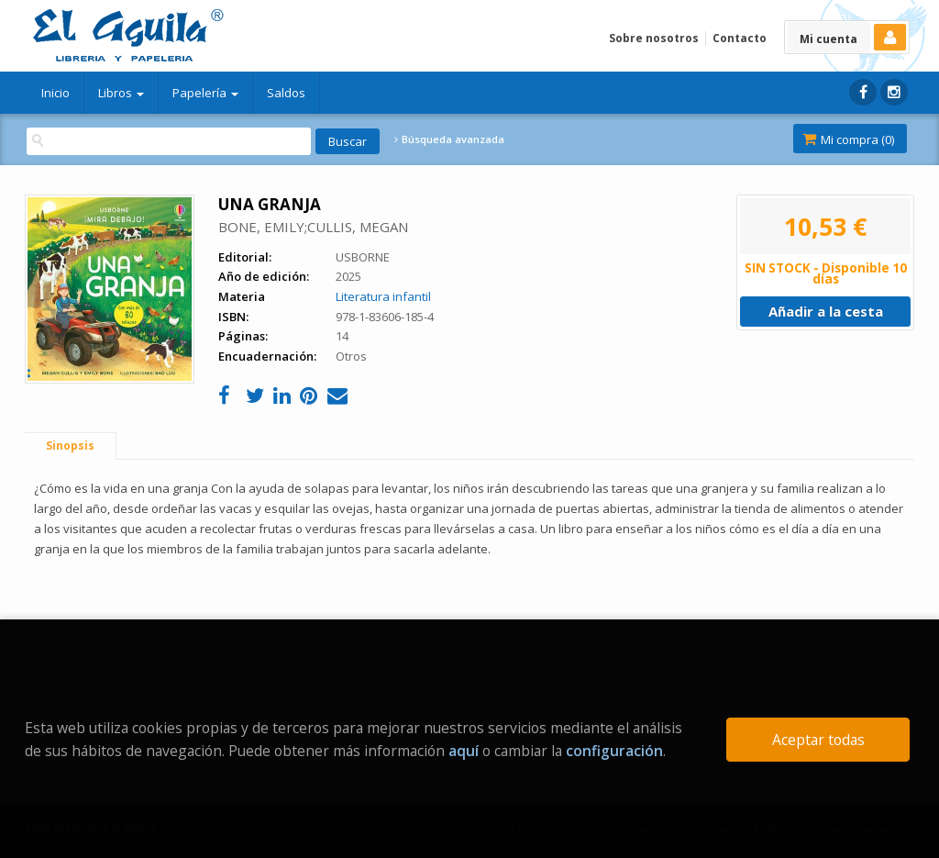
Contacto (740, 38)
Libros (121, 92)
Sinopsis (70, 445)
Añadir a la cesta (825, 311)
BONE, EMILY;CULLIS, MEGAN (313, 226)
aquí (463, 751)
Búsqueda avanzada (449, 139)
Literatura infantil (383, 296)
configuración (614, 751)
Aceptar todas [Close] (818, 740)
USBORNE (363, 257)
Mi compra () (848, 139)
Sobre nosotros (654, 38)
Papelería (205, 92)
